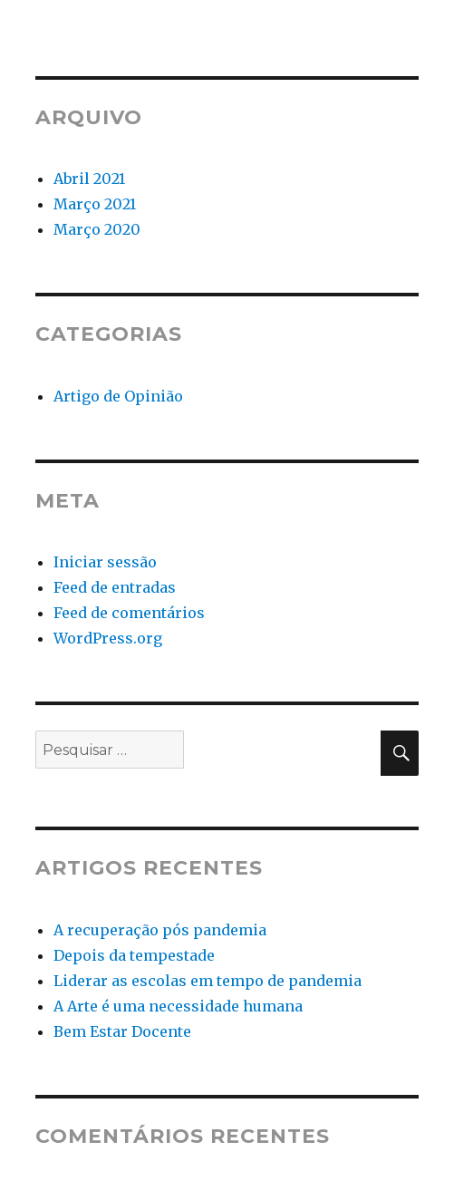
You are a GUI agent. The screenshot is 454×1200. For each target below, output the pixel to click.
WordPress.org (107, 638)
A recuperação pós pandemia (159, 930)
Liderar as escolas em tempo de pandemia (207, 981)
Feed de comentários (129, 613)
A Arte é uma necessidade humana (178, 1006)
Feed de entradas (114, 587)
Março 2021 (94, 204)
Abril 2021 (89, 178)
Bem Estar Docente (122, 1031)
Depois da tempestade (134, 955)
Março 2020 (96, 229)
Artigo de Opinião (118, 396)
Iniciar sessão (105, 562)
